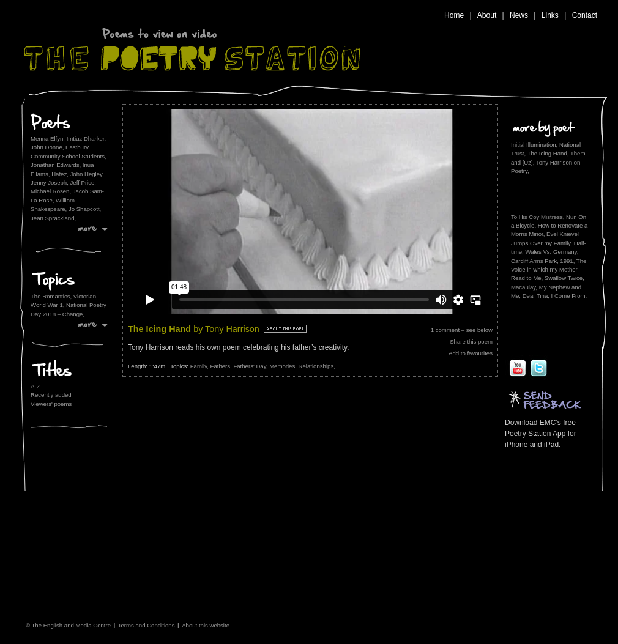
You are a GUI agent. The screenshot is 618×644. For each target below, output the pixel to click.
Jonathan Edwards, (56, 164)
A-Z (35, 386)
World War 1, (48, 305)
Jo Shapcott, (85, 208)
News (519, 15)
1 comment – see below (462, 330)
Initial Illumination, (534, 144)
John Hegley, (87, 174)
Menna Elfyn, (48, 138)
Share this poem (471, 341)
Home (454, 15)
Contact (584, 15)
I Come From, (569, 295)
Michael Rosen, (51, 191)
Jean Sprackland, (53, 218)
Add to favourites (471, 353)
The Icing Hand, (548, 153)
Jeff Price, (83, 182)
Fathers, (222, 366)
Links (550, 15)
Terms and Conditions (146, 624)
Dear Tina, (536, 295)
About (486, 15)
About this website (205, 624)
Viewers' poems (51, 404)
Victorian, (85, 296)
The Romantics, (52, 296)
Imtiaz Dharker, (86, 138)
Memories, (283, 366)
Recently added (51, 394)
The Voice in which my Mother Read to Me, (548, 269)
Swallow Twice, (564, 278)
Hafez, (60, 174)
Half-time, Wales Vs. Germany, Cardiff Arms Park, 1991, (548, 252)
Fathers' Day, (251, 366)
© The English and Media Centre (68, 624)
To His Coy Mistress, (537, 216)
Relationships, (317, 366)
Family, (200, 366)
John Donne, (47, 147)
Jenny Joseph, (50, 182)
